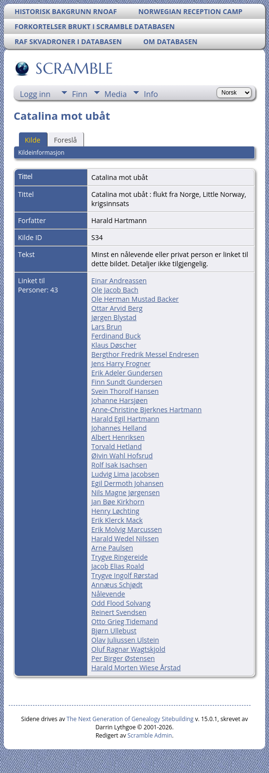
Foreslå (65, 140)
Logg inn (35, 94)
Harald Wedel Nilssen (125, 538)
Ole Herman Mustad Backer (135, 299)
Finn (79, 94)
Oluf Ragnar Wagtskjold (128, 649)
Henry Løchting (115, 510)
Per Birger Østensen (123, 658)
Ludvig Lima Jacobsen (125, 474)
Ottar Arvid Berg (117, 308)
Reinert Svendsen (119, 612)
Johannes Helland (119, 428)
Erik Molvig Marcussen (126, 529)
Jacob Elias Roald (117, 566)
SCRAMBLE (73, 68)
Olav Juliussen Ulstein (125, 639)
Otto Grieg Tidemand (124, 621)
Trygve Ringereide (119, 557)
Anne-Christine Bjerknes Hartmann (146, 409)
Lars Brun (106, 326)
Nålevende (108, 593)
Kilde (32, 140)
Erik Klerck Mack (117, 520)
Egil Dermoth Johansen (127, 483)
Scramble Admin (150, 735)
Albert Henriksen (118, 437)
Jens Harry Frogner (121, 363)
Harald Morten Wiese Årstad (136, 667)
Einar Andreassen (119, 280)
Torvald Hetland (116, 446)
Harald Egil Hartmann (125, 418)
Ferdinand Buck (116, 335)
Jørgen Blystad (113, 317)
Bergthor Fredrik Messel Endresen (145, 354)
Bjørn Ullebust (113, 630)
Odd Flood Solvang (121, 603)
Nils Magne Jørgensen (125, 492)
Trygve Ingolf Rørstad (124, 575)
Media (115, 94)
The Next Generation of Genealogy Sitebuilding (130, 719)
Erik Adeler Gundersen (127, 372)
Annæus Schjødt (116, 584)
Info (151, 94)
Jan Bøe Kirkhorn (117, 501)
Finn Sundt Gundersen (126, 381)
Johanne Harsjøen (119, 400)
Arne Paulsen (112, 547)
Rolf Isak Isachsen (119, 464)
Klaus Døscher (113, 345)
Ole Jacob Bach (114, 289)
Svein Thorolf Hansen (125, 391)
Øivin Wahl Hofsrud (122, 455)
